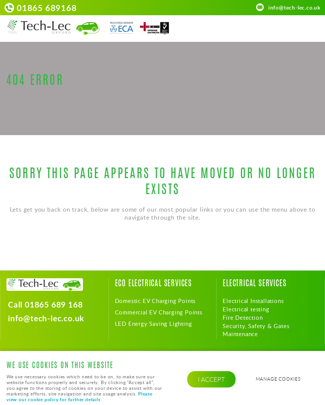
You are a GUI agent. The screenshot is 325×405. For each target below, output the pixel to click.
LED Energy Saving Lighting (153, 323)
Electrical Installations (253, 301)
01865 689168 (47, 7)
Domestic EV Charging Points (155, 301)
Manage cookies (278, 379)
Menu (311, 27)
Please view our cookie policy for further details (79, 397)
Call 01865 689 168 (45, 305)
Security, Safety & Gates (256, 326)
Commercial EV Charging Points (158, 312)
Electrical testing (246, 309)
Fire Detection (243, 317)
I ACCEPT (211, 379)
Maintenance (240, 334)
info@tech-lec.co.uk (294, 7)
